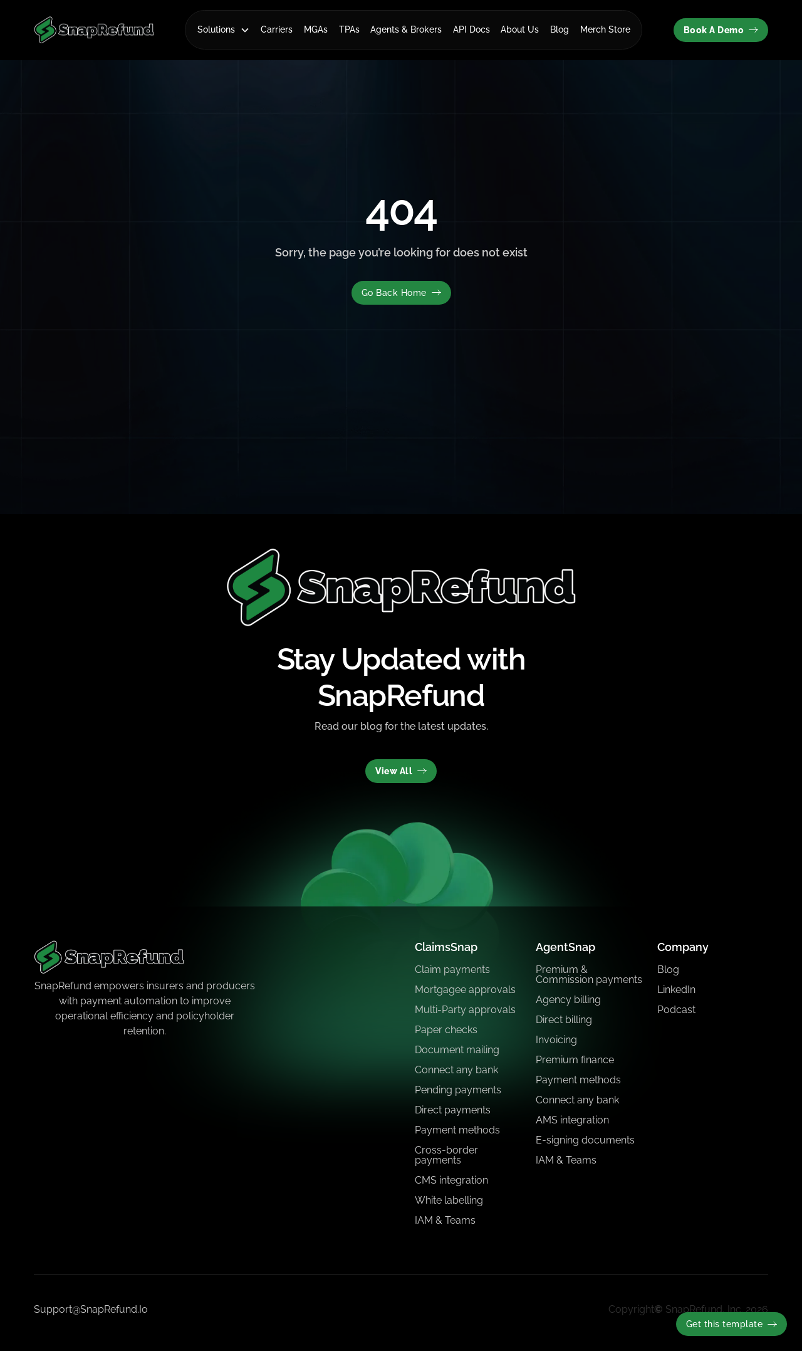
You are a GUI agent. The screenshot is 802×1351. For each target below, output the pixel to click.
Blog (559, 29)
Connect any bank (456, 1070)
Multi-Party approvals (465, 1010)
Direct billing (564, 1020)
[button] (224, 30)
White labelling (449, 1200)
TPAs (349, 29)
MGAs (316, 29)
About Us (520, 29)
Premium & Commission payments (589, 975)
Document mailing (457, 1050)
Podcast (676, 1010)
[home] (94, 29)
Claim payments (452, 969)
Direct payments (453, 1110)
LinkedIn (676, 990)
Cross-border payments (446, 1155)
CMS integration (451, 1180)
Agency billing (568, 1000)
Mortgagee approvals (465, 990)
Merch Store (605, 29)
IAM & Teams (445, 1220)
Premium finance (575, 1060)
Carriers (277, 29)
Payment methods (457, 1130)
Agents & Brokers (406, 29)
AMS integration (572, 1120)
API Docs (471, 29)
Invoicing (556, 1040)
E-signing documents (585, 1140)
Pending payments (458, 1090)
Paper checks (446, 1030)
